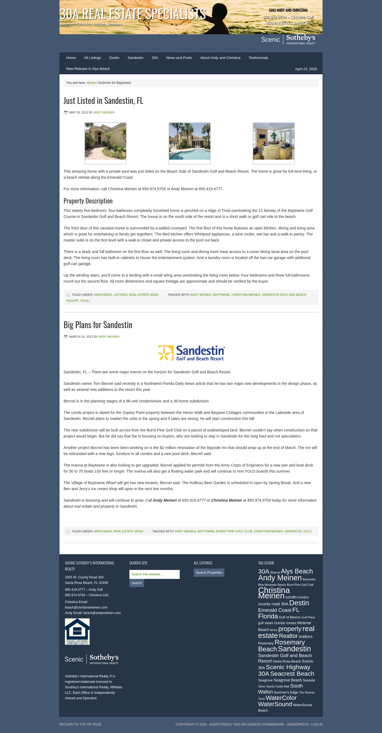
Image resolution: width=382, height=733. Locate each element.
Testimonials (258, 58)
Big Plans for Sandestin (98, 324)
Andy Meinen (104, 112)
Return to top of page (80, 724)
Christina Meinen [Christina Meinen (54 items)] (274, 593)
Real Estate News (144, 294)
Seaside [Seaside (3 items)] (309, 680)
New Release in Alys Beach (88, 69)
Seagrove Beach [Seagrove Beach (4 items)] (288, 680)
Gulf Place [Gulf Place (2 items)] (308, 617)
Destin (112, 59)
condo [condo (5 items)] (291, 597)
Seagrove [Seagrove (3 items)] (265, 680)
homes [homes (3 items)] (291, 623)
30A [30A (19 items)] (263, 571)
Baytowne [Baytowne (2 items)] (309, 579)
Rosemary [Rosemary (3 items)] (266, 643)
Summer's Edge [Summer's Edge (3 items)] (286, 692)
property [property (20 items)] (289, 628)
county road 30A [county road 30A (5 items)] (273, 603)
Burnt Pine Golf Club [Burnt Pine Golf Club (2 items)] (300, 584)
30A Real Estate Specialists (132, 13)
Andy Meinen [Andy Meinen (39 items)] (280, 577)
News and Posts (179, 58)
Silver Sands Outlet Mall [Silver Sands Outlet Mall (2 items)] (273, 686)
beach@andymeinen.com (102, 613)
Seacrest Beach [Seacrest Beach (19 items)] (292, 673)
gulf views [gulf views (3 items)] (265, 623)
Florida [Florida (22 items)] (268, 616)
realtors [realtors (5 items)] (305, 636)
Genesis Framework (265, 724)
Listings (120, 294)
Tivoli (85, 300)
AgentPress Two (224, 724)
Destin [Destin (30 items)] (299, 603)
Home (71, 58)
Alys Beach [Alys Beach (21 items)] (297, 571)
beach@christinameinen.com (86, 607)
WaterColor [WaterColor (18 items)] (281, 697)
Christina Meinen (246, 294)
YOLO (307, 531)
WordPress (298, 724)
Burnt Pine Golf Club (234, 531)
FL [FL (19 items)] (296, 609)
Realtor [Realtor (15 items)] (288, 636)
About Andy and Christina (220, 58)
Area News (103, 294)
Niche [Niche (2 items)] (273, 630)
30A (153, 59)
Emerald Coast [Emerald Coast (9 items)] (274, 610)
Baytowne (221, 294)
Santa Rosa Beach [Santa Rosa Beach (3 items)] (287, 661)
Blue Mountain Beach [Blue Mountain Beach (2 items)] (272, 584)
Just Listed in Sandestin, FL (103, 100)
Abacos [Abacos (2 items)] (275, 572)
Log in (317, 724)
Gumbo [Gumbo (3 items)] (279, 623)
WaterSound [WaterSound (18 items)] (275, 704)
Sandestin (136, 58)
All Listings (92, 58)
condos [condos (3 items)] (303, 597)
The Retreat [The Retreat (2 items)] (306, 692)
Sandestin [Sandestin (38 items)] (294, 648)
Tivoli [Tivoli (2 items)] (261, 698)
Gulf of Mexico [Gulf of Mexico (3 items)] (290, 617)
